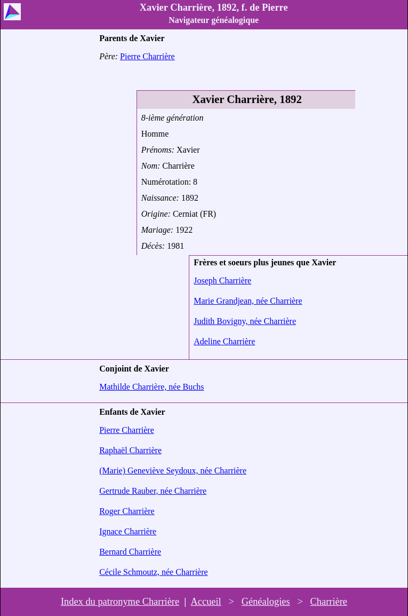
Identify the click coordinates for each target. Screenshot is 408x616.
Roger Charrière (127, 511)
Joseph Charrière (222, 280)
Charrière (328, 601)
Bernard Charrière (130, 551)
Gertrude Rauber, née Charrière (152, 490)
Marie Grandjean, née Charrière (248, 300)
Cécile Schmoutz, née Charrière (153, 571)
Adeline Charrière (224, 341)
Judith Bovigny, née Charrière (245, 321)
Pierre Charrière (147, 56)
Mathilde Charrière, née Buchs (151, 386)
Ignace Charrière (127, 531)
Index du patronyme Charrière (120, 601)
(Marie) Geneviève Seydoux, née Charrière (172, 470)
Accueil (206, 601)
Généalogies (266, 601)
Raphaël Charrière (130, 450)
